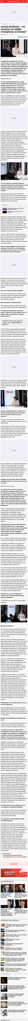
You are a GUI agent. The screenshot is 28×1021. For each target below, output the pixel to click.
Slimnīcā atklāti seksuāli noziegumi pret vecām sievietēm (16, 995)
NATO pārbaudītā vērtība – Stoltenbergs (12, 940)
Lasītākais (5, 975)
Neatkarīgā (5, 24)
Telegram (15, 857)
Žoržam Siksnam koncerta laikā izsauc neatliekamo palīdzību (15, 209)
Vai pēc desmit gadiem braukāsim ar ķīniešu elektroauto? (15, 931)
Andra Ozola (3, 34)
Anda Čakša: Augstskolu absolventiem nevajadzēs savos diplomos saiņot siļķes (16, 926)
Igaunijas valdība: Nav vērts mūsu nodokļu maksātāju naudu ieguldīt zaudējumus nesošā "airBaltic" (15, 960)
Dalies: (8, 860)
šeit (10, 78)
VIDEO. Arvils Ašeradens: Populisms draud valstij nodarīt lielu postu (20, 895)
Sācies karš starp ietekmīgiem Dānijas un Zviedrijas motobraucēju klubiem (16, 964)
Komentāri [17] (14, 864)
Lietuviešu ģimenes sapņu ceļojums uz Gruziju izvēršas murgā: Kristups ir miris (16, 987)
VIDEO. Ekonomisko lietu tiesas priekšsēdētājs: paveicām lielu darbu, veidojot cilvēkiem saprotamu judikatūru (7, 912)
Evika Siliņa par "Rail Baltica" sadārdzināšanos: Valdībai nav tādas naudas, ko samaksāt (15, 970)
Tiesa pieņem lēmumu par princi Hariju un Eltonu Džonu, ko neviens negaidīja (17, 1003)
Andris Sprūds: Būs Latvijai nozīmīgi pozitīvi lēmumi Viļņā (16, 935)
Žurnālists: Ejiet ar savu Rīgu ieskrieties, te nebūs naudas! (13, 948)
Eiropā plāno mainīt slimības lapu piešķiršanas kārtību (17, 1010)
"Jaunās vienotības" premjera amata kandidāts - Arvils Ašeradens (6, 895)
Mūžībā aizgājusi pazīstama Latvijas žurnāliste (15, 212)
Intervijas (11, 24)
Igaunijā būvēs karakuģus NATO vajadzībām (14, 944)
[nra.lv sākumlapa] (4, 1)
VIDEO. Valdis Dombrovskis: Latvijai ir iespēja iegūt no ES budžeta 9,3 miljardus (20, 911)
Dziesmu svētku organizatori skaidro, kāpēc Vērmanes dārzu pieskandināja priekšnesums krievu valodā (16, 954)
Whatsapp (21, 857)
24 (15, 914)
